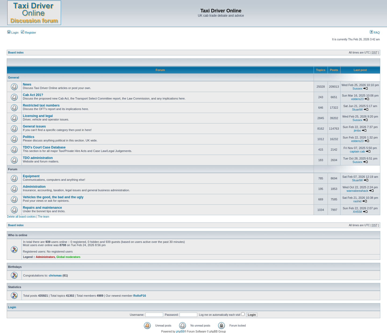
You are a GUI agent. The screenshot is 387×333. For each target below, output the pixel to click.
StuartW (357, 109)
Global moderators (68, 257)
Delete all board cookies (21, 216)
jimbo (357, 130)
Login (13, 32)
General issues (34, 126)
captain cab (357, 151)
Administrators (45, 257)
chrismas (55, 275)
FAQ (375, 32)
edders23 (357, 99)
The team (43, 216)
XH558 (357, 211)
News (27, 84)
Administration (34, 187)
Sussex (357, 88)
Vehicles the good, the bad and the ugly (53, 197)
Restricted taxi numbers (41, 105)
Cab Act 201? (33, 95)
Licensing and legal (38, 116)
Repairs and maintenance (42, 208)
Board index (16, 52)
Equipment (31, 176)
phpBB (180, 331)
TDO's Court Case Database (44, 147)
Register (28, 32)
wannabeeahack (357, 190)
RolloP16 (139, 295)
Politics (28, 137)
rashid (357, 201)
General (13, 77)
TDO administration (38, 158)
